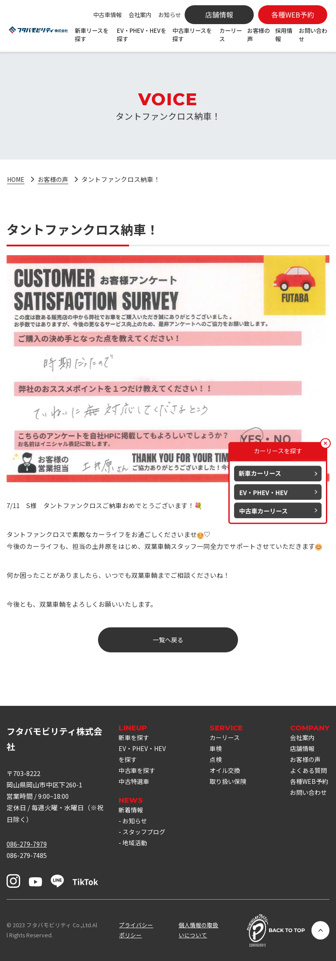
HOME (16, 179)
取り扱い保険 (226, 789)
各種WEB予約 (308, 809)
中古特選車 (135, 795)
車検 (216, 749)
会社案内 (140, 15)
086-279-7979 (27, 843)
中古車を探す (138, 783)
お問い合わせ (313, 34)
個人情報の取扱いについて (198, 930)
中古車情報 (107, 15)
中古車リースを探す (192, 34)
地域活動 (135, 870)
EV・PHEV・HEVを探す (141, 34)
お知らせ (169, 15)
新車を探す (135, 737)
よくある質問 (307, 786)
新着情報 (132, 824)
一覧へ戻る (168, 639)
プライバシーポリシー (136, 930)
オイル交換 (226, 772)
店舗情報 (304, 757)
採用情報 (283, 34)
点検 (216, 760)
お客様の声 (258, 34)
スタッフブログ (140, 853)
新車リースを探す (91, 34)
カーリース (230, 34)
